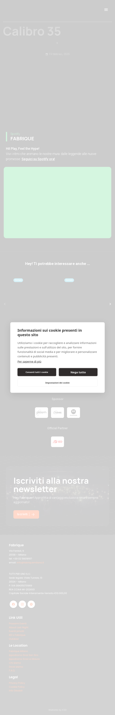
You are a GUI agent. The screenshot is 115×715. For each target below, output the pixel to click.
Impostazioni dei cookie (57, 382)
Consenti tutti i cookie (36, 372)
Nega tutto (78, 372)
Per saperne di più (29, 361)
